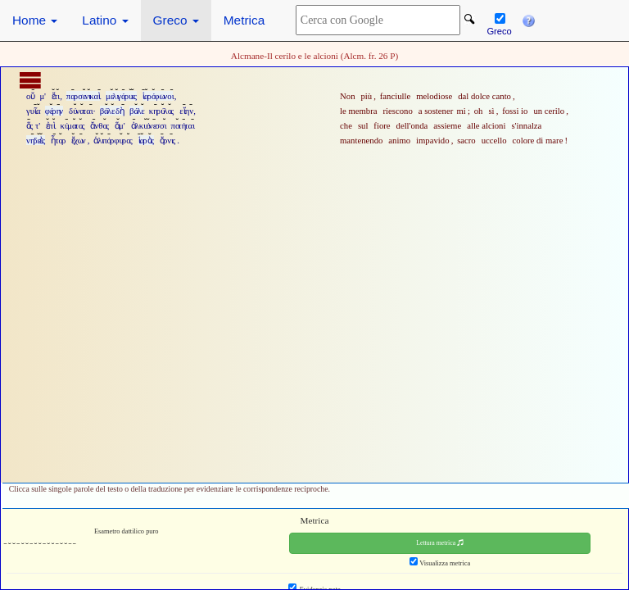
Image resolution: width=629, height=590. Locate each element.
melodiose (434, 96)
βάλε (136, 111)
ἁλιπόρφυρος (113, 140)
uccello (494, 140)
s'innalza (526, 125)
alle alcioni (486, 125)
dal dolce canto (484, 96)
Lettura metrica (440, 543)
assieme (447, 125)
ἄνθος (99, 125)
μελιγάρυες (121, 96)
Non (347, 96)
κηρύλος (161, 111)
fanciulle (395, 96)
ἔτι (55, 96)
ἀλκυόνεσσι (148, 125)
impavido (432, 140)
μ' (42, 96)
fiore (381, 125)
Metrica (244, 20)
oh (478, 111)
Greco (176, 20)
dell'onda (412, 125)
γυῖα (32, 111)
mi (461, 111)
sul (363, 125)
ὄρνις (167, 140)
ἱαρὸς (146, 140)
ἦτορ (58, 140)
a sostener (436, 111)
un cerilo (548, 111)
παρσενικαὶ (83, 96)
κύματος (73, 125)
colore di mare (538, 140)
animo (399, 140)
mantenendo (361, 140)
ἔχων (78, 140)
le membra (358, 111)
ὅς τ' (33, 125)
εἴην (185, 111)
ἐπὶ (50, 125)
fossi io (514, 111)
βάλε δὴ (112, 111)
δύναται (80, 111)
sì (491, 111)
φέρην (54, 111)
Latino (105, 20)
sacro (466, 140)
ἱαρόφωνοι (158, 96)
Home (34, 20)
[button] (528, 17)
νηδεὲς (35, 140)
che (346, 125)
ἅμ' (120, 125)
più (366, 96)
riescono (397, 111)
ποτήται (182, 125)
